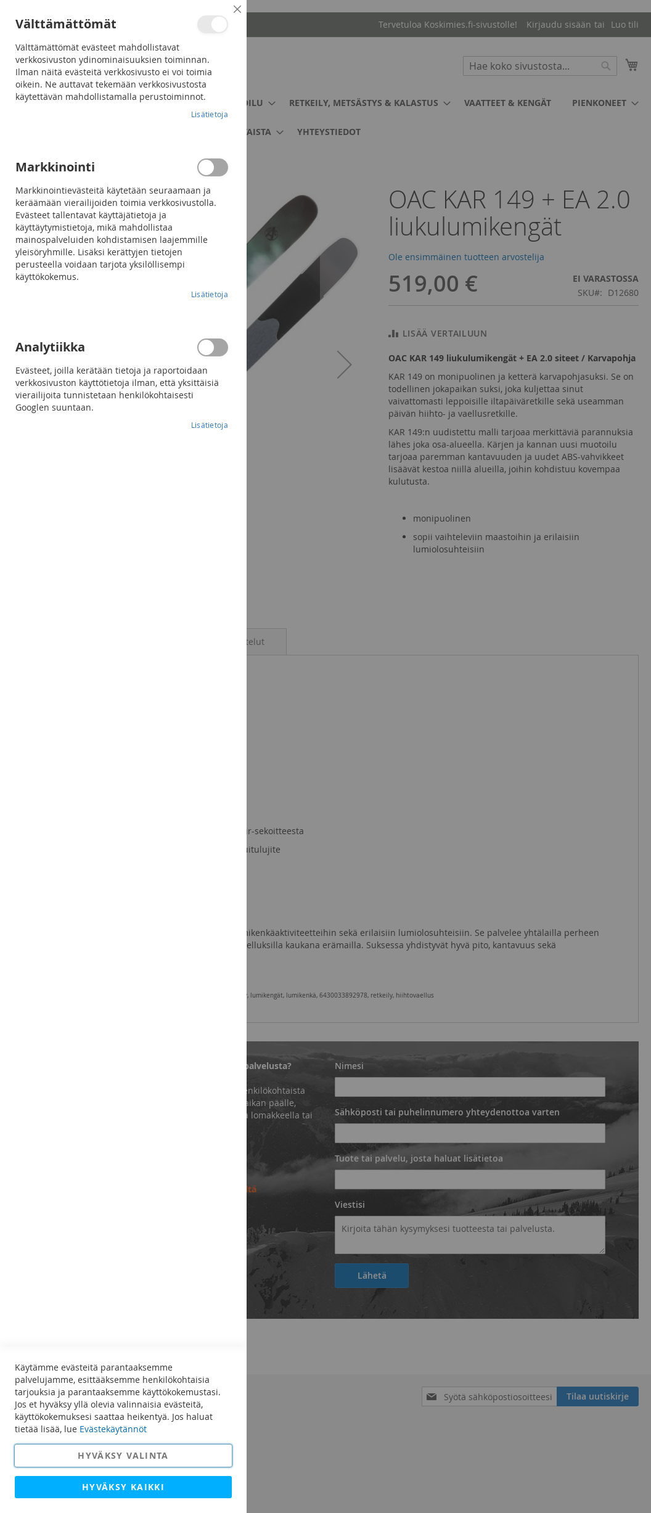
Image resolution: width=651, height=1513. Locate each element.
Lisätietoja (209, 114)
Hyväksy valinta (123, 1455)
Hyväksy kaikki (123, 1487)
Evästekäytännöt (113, 1429)
